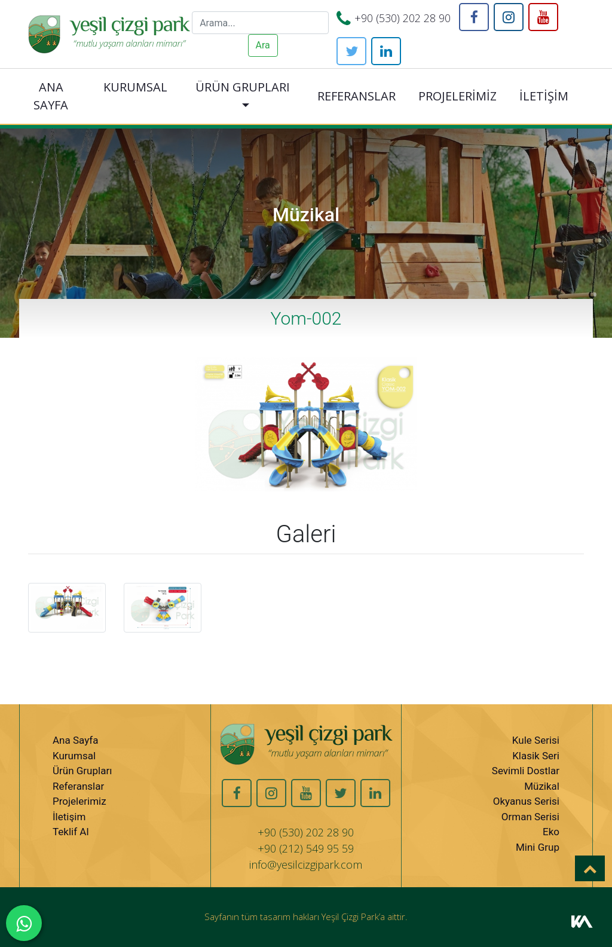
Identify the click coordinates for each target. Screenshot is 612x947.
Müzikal (541, 786)
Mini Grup (537, 847)
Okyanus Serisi (526, 801)
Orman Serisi (530, 817)
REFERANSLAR (356, 96)
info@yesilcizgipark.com (305, 864)
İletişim (69, 817)
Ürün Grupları (82, 771)
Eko (551, 832)
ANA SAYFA (50, 96)
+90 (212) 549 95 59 (306, 848)
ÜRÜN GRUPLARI (242, 87)
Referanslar (78, 786)
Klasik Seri (535, 756)
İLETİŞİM (543, 96)
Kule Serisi (535, 740)
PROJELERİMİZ (457, 96)
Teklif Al (71, 832)
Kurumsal (74, 756)
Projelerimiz (79, 801)
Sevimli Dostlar (525, 771)
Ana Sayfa (75, 740)
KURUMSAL (135, 87)
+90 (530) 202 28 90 (402, 18)
